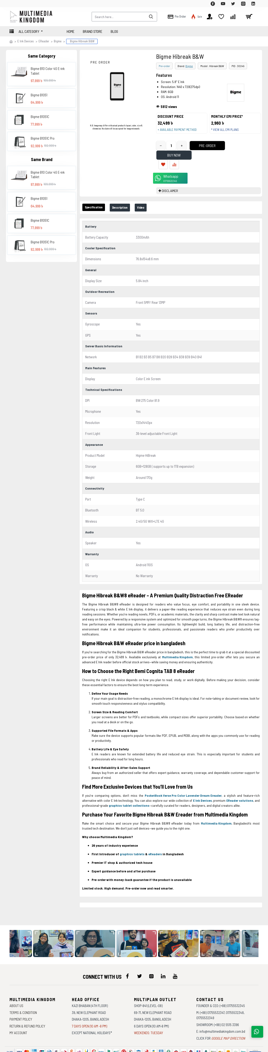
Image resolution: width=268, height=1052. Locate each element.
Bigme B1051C (40, 116)
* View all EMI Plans (227, 132)
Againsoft (174, 1046)
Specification (96, 193)
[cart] (249, 16)
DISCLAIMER (170, 177)
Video (152, 194)
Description (127, 194)
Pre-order (164, 66)
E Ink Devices (25, 41)
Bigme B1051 (39, 95)
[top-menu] (13, 3)
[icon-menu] (127, 955)
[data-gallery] (57, 923)
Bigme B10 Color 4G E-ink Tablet (48, 70)
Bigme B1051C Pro (43, 138)
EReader (44, 41)
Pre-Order (198, 150)
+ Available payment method (179, 132)
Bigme (57, 41)
